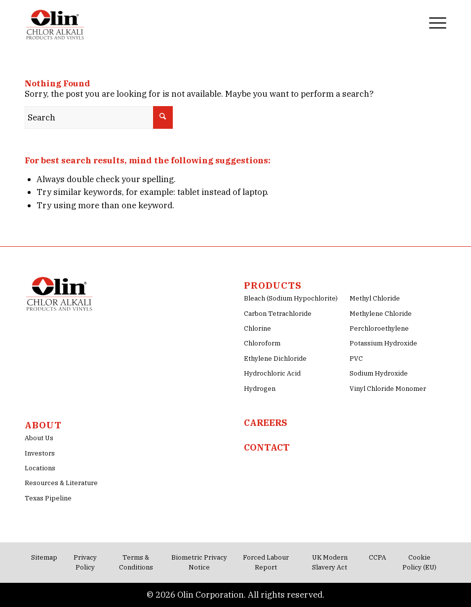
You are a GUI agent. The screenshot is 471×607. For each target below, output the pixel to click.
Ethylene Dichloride (275, 358)
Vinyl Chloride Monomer (388, 388)
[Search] (409, 22)
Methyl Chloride (375, 298)
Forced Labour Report (266, 562)
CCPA (377, 557)
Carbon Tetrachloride (278, 313)
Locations (40, 468)
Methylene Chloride (381, 313)
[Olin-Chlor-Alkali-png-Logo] (56, 22)
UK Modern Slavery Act (330, 562)
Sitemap (44, 557)
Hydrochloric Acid (272, 373)
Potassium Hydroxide (383, 343)
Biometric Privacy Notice (199, 562)
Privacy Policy (85, 562)
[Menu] (432, 22)
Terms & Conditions (136, 562)
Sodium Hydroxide (379, 373)
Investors (40, 453)
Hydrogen (259, 388)
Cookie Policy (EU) (419, 562)
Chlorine (257, 328)
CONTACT (267, 447)
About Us (39, 438)
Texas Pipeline (48, 498)
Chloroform (262, 343)
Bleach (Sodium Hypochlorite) (291, 298)
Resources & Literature (61, 483)
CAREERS (265, 422)
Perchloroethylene (379, 328)
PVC (356, 358)
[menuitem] (409, 22)
